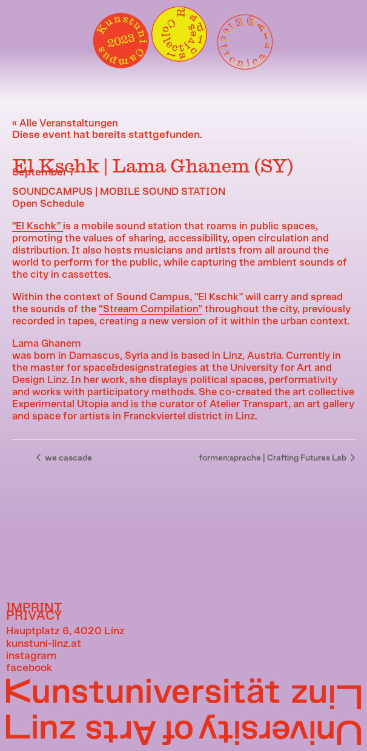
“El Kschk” (37, 226)
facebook (29, 668)
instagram (31, 656)
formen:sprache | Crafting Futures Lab (273, 458)
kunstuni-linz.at (43, 643)
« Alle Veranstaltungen (65, 123)
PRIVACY (34, 615)
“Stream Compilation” (150, 309)
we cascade (67, 458)
